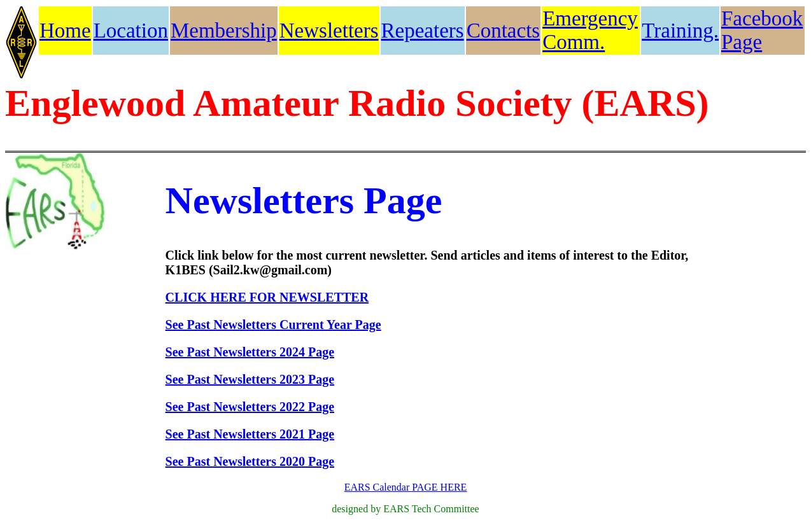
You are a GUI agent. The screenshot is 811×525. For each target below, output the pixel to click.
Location (131, 30)
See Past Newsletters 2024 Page (250, 352)
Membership (224, 30)
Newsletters (329, 30)
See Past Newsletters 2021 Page (250, 434)
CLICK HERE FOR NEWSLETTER (267, 297)
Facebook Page (762, 30)
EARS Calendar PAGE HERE (405, 487)
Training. (680, 30)
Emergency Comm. (590, 30)
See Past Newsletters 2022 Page (250, 407)
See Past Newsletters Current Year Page (273, 325)
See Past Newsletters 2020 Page (250, 461)
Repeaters (422, 30)
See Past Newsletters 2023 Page (250, 379)
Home (65, 30)
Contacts (503, 30)
